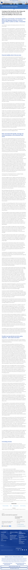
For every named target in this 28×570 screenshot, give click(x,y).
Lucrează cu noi (3, 535)
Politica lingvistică (21, 543)
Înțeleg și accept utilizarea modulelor (14, 566)
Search (24, 2)
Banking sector (16, 505)
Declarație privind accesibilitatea (21, 542)
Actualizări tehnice (12, 537)
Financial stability (5, 505)
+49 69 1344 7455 (21, 524)
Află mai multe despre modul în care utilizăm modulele (21, 564)
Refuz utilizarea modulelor (14, 568)
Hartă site (2, 545)
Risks (11, 505)
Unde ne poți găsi (3, 540)
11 (20, 386)
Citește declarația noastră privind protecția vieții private (7, 564)
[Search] (13, 2)
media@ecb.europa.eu (21, 526)
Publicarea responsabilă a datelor (14, 539)
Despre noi (2, 534)
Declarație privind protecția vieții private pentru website (23, 537)
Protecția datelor (21, 535)
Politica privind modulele (23, 540)
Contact (2, 539)
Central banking (22, 505)
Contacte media (5, 526)
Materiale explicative (4, 536)
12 (15, 405)
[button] (26, 0)
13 (2, 427)
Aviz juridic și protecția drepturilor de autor (13, 536)
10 (22, 380)
